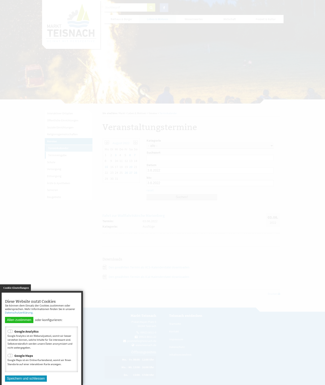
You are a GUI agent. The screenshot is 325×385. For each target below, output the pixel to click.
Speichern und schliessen (26, 378)
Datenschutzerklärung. (19, 312)
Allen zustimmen (19, 320)
